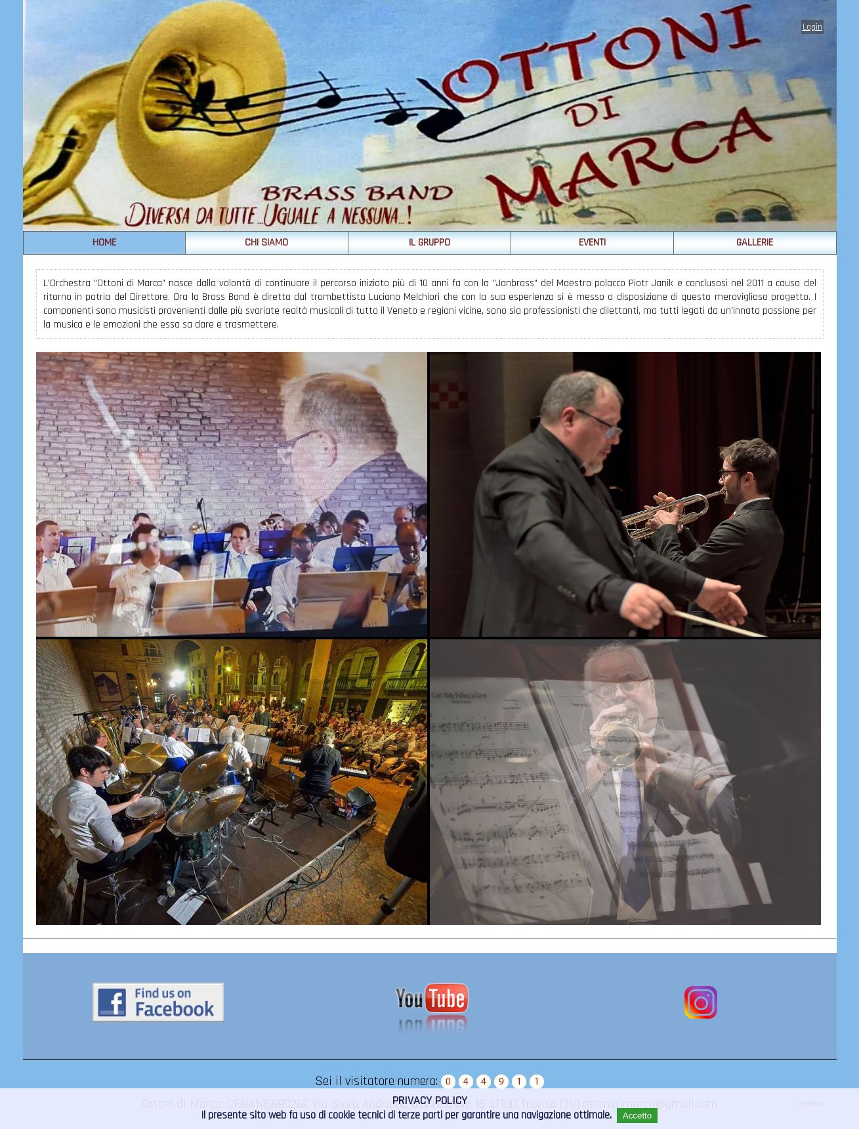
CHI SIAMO (266, 242)
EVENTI (592, 242)
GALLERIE (754, 242)
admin (812, 1104)
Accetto (637, 1115)
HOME (104, 242)
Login (812, 27)
